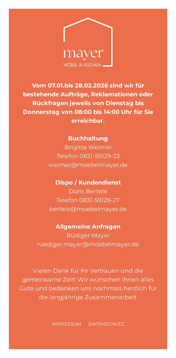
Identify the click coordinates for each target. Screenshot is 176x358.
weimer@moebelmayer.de (88, 165)
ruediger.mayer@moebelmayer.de (88, 244)
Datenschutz (106, 324)
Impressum (66, 324)
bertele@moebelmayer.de (88, 209)
